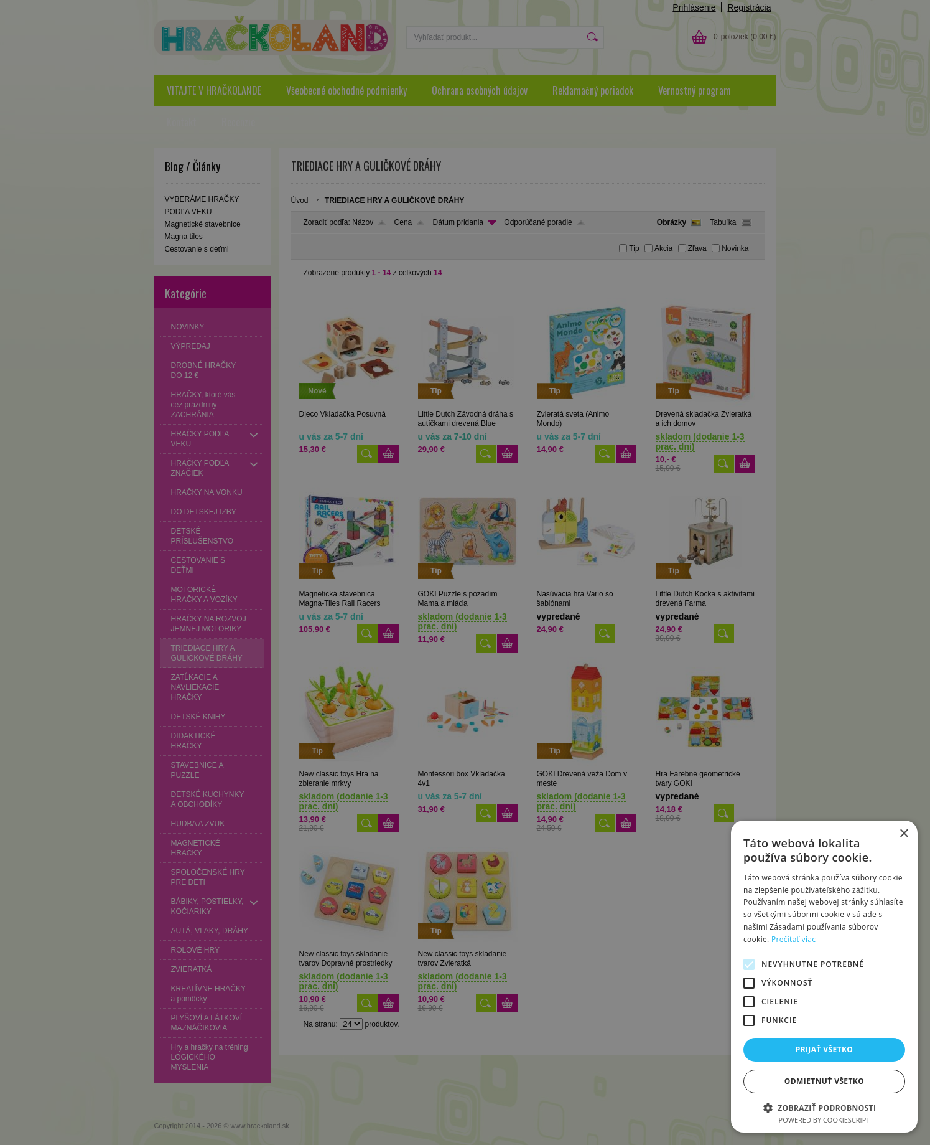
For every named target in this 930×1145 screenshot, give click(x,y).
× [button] (903, 834)
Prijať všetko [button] (824, 1049)
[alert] (465, 572)
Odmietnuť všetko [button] (824, 1081)
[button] (824, 1107)
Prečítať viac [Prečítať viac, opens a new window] (793, 939)
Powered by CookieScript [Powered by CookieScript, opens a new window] (824, 1119)
